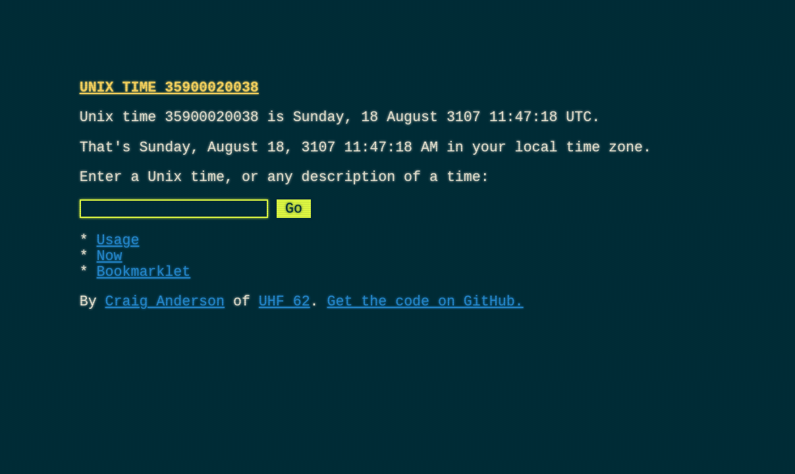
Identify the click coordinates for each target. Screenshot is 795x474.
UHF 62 (284, 329)
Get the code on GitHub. (425, 329)
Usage (118, 258)
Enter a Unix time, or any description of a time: (284, 188)
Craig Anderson (165, 329)
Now (110, 277)
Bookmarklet (144, 296)
